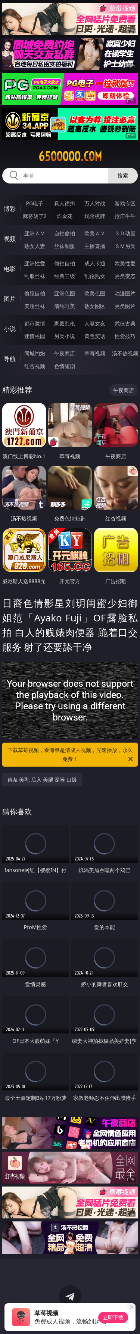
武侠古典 (125, 323)
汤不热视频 (125, 353)
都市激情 (34, 323)
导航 (10, 359)
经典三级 (64, 276)
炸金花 (64, 216)
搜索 (123, 175)
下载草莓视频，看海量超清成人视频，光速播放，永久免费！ (70, 755)
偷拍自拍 (64, 263)
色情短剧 (64, 366)
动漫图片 (125, 293)
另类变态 (125, 276)
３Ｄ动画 (125, 233)
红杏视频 (34, 366)
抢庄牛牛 (125, 216)
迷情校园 (34, 336)
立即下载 (113, 1317)
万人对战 (94, 203)
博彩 (10, 209)
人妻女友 (94, 323)
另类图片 (125, 306)
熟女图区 (94, 306)
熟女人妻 (34, 246)
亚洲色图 (64, 293)
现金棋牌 (94, 216)
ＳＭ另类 (125, 246)
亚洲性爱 (34, 263)
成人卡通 (94, 263)
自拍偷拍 (64, 233)
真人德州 (64, 203)
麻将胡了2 (35, 216)
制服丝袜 (34, 276)
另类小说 (64, 336)
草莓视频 (94, 353)
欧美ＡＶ (94, 233)
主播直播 (94, 246)
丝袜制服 (64, 246)
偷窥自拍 (34, 293)
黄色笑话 (94, 336)
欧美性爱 (125, 263)
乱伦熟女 (94, 276)
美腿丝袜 (34, 306)
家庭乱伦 (64, 323)
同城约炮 (34, 353)
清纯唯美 (64, 306)
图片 (10, 299)
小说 (10, 329)
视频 (10, 239)
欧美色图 (94, 293)
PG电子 (34, 203)
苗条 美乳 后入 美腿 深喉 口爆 (42, 779)
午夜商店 (64, 353)
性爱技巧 (125, 336)
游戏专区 (125, 203)
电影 (10, 269)
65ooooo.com (70, 156)
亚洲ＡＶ (34, 233)
